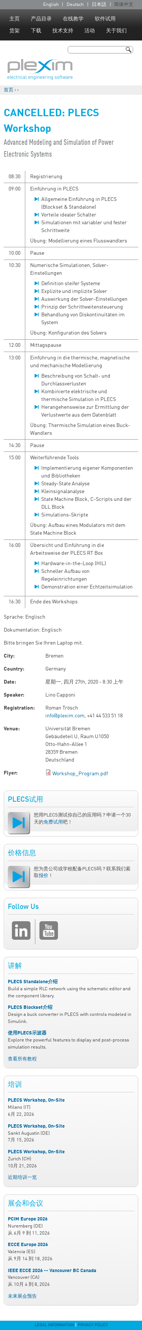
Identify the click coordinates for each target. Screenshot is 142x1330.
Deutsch (75, 4)
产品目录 (41, 19)
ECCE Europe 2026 (28, 1244)
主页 (14, 19)
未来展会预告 (22, 1296)
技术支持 (62, 30)
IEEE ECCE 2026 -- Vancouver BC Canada (52, 1270)
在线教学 (73, 19)
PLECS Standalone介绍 (33, 981)
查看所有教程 (22, 1059)
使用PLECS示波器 (27, 1033)
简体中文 (123, 4)
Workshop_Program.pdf (80, 773)
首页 (8, 90)
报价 (43, 875)
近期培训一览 (22, 1177)
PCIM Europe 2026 (28, 1219)
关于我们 (116, 30)
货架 (14, 30)
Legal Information (54, 1325)
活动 (89, 30)
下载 (36, 30)
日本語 (99, 4)
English (51, 4)
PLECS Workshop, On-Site (36, 1100)
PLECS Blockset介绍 (30, 1007)
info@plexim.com (64, 715)
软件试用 (105, 19)
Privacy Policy (93, 1325)
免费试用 (53, 822)
